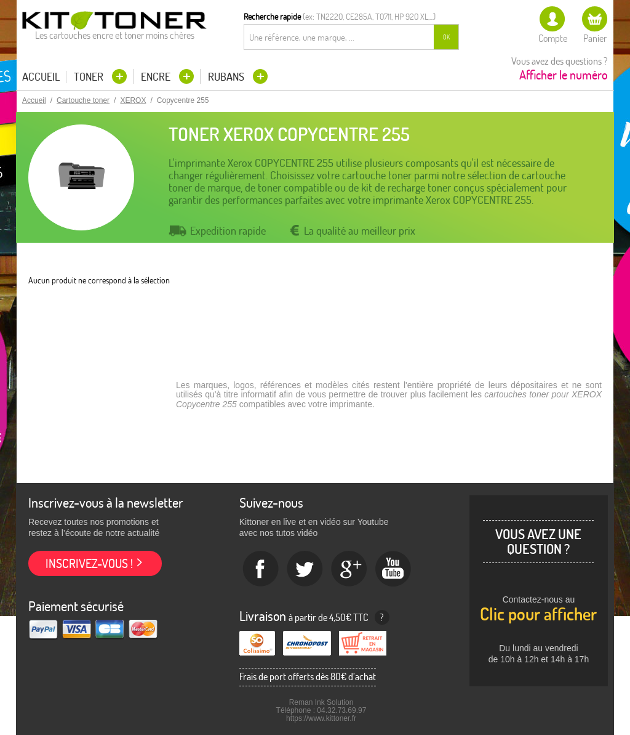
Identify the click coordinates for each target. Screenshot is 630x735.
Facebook (260, 569)
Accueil (41, 77)
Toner (90, 77)
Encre (157, 77)
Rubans (227, 77)
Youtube (393, 569)
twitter (305, 569)
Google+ (349, 569)
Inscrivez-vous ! (89, 563)
